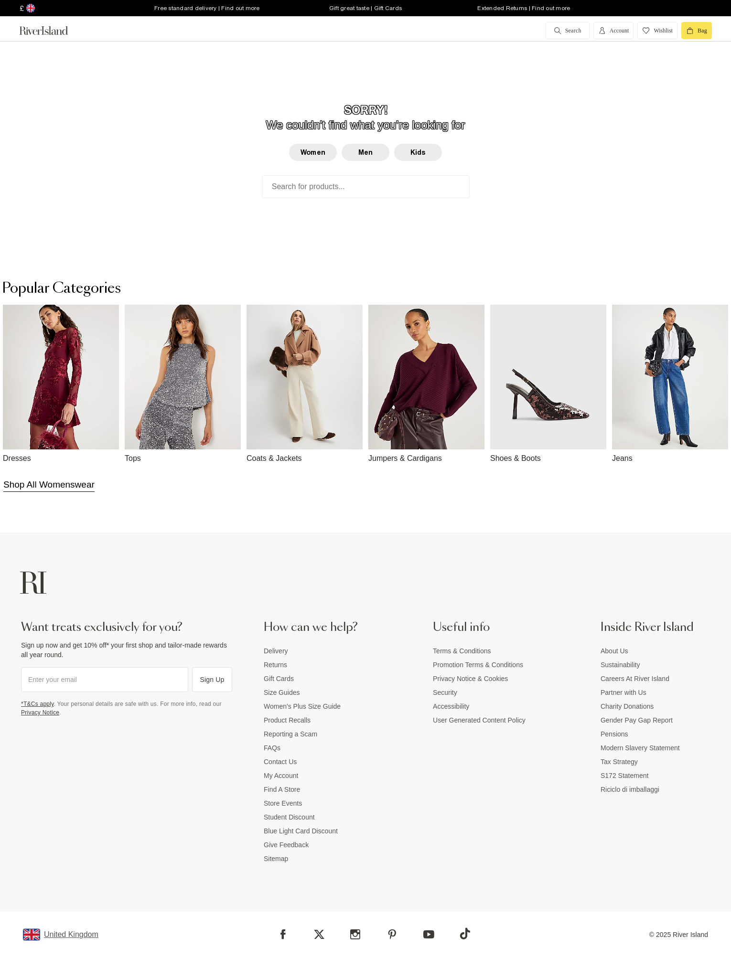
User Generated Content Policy (479, 720)
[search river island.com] (567, 30)
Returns (275, 665)
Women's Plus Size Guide (302, 706)
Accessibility (451, 706)
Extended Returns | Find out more (523, 8)
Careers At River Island (635, 678)
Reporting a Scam (290, 734)
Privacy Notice (40, 712)
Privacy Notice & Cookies (470, 678)
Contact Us (280, 762)
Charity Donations (627, 706)
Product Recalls (287, 720)
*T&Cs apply (37, 704)
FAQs (272, 748)
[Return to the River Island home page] (50, 30)
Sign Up (212, 679)
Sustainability (620, 665)
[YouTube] (428, 934)
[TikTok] (465, 933)
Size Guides (282, 692)
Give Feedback (286, 845)
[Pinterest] (392, 934)
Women (313, 152)
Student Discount (289, 817)
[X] (319, 934)
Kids (418, 152)
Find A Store (282, 789)
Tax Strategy (619, 762)
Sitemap (276, 858)
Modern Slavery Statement (640, 748)
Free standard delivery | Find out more (207, 8)
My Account (281, 775)
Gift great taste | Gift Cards (365, 8)
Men (365, 152)
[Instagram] (355, 934)
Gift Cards (279, 678)
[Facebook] (283, 934)
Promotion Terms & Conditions (478, 665)
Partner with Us (623, 692)
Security (445, 692)
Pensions (614, 734)
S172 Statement (624, 775)
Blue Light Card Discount (301, 831)
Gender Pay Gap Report (637, 720)
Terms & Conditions (462, 651)
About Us (614, 651)
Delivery (276, 651)
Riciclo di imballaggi (630, 789)
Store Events (283, 803)
